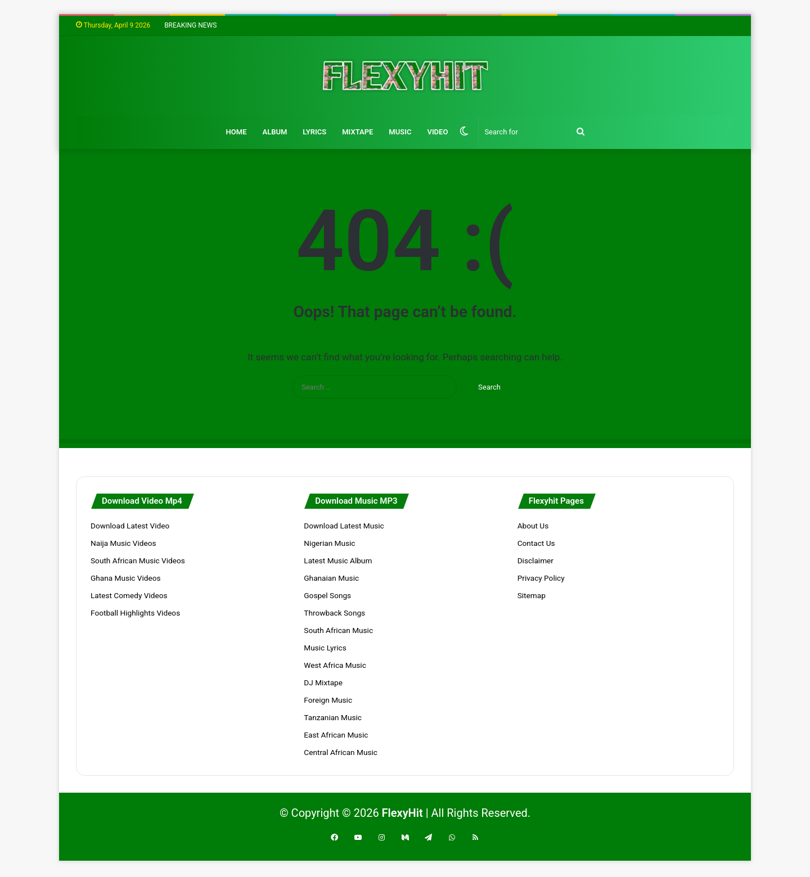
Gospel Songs (327, 595)
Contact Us (536, 543)
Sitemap (532, 595)
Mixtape (357, 132)
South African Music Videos (138, 560)
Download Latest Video (130, 525)
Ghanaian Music (331, 577)
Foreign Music (328, 699)
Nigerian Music (329, 543)
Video (437, 132)
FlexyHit (402, 813)
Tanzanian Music (333, 717)
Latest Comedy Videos (129, 595)
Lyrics (314, 132)
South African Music (338, 630)
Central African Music (340, 752)
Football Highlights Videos (135, 612)
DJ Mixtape (323, 682)
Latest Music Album (338, 560)
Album (274, 132)
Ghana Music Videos (126, 577)
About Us (533, 525)
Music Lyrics (325, 647)
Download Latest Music (344, 525)
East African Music (336, 734)
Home (236, 132)
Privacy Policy (541, 577)
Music (400, 132)
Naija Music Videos (123, 543)
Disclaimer (536, 560)
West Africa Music (335, 665)
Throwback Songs (334, 612)
